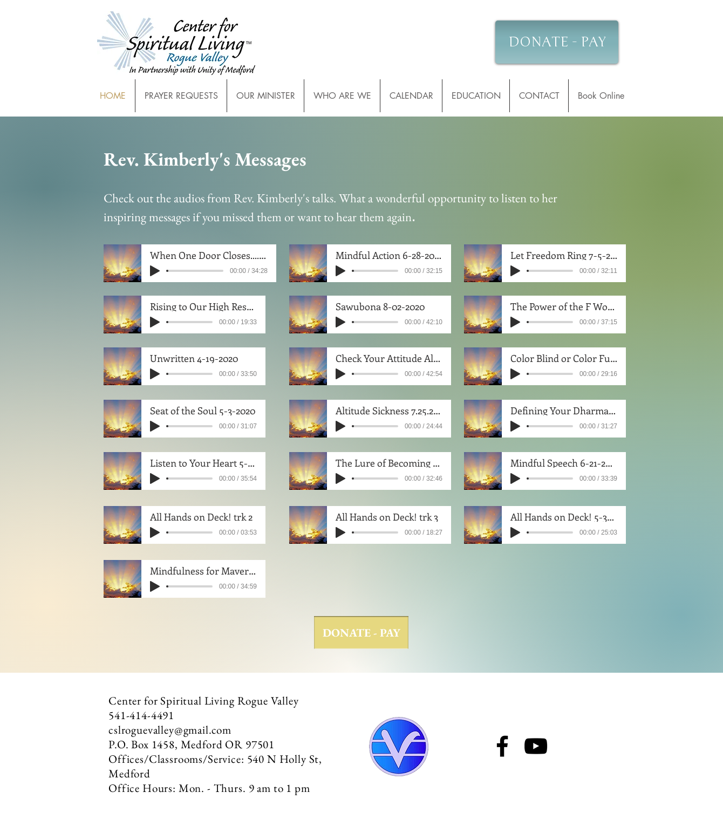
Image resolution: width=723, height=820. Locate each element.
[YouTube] (536, 746)
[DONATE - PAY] (556, 42)
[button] (411, 95)
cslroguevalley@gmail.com (169, 729)
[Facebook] (502, 746)
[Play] (155, 270)
